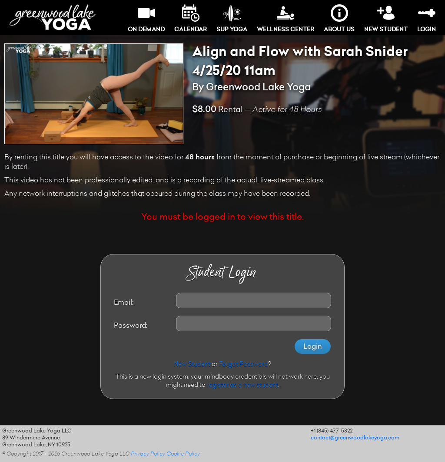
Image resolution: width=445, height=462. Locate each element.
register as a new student (242, 386)
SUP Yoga (231, 18)
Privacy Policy (148, 454)
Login (426, 18)
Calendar (190, 18)
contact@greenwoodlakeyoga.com (355, 438)
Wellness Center (285, 18)
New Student (386, 18)
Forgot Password (243, 365)
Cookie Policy (183, 454)
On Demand (146, 18)
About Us (339, 18)
